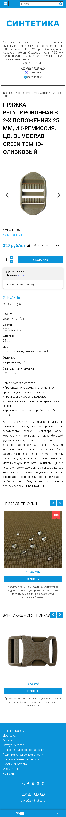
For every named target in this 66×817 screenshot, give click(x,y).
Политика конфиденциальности (23, 754)
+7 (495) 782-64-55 (33, 63)
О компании (10, 769)
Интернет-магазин (14, 731)
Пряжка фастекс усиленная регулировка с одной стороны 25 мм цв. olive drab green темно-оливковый (33, 702)
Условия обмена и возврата (21, 759)
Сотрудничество (13, 745)
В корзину (40, 259)
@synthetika (33, 77)
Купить (33, 579)
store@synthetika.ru (33, 67)
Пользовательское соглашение (23, 750)
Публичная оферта (15, 764)
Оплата (7, 740)
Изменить (23, 275)
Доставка (9, 735)
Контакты (9, 773)
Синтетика (33, 72)
